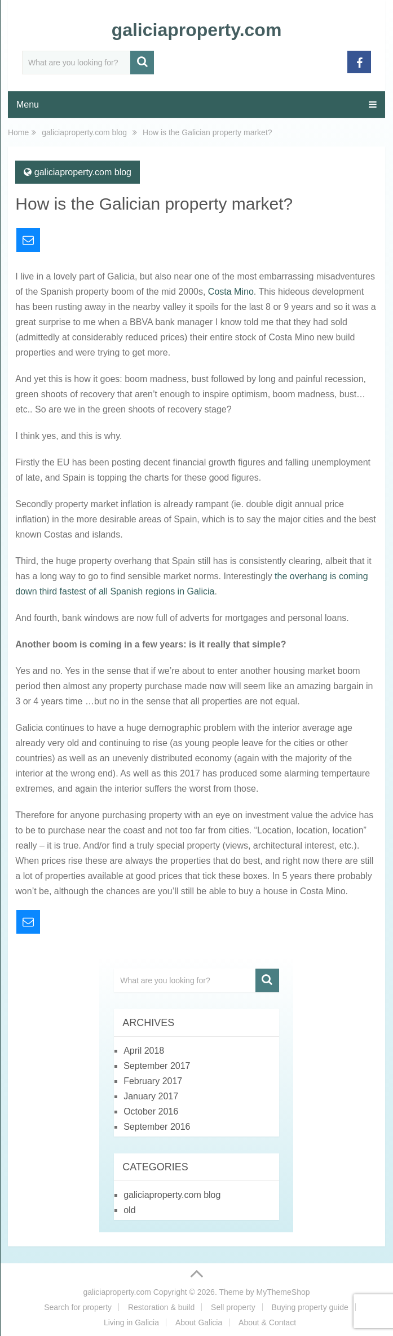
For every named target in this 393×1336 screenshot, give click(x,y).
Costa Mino (231, 291)
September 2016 (156, 1126)
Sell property (233, 1307)
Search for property (78, 1307)
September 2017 (156, 1066)
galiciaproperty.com (197, 30)
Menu (27, 104)
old (129, 1210)
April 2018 (143, 1050)
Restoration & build (161, 1307)
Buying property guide (310, 1307)
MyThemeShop (283, 1292)
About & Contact (267, 1322)
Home (18, 132)
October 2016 (150, 1111)
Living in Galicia (131, 1322)
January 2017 (150, 1096)
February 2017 (152, 1081)
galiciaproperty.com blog (84, 132)
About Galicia (198, 1322)
